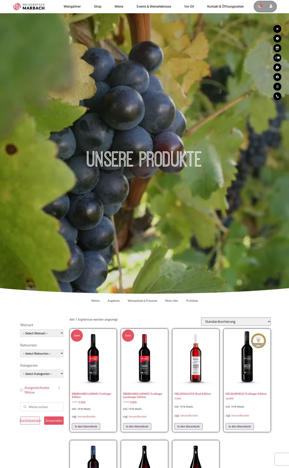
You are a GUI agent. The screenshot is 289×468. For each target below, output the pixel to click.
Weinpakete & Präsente (142, 300)
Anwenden (53, 420)
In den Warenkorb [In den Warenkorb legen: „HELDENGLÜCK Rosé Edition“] (188, 426)
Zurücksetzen (30, 420)
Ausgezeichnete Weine (36, 389)
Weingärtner (73, 7)
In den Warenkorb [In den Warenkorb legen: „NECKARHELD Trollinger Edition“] (240, 426)
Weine (120, 7)
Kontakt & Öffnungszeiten (225, 6)
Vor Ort (190, 7)
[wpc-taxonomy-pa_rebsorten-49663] (42, 353)
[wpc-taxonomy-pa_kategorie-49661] (42, 374)
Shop (98, 7)
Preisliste (192, 300)
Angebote (114, 300)
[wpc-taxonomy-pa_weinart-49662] (42, 333)
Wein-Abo (171, 300)
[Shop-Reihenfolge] (236, 321)
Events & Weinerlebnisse (155, 7)
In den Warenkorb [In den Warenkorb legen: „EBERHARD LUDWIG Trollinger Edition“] (86, 426)
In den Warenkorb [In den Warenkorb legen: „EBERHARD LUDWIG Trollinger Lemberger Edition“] (137, 426)
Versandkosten (86, 416)
